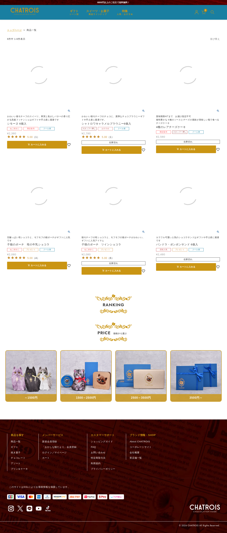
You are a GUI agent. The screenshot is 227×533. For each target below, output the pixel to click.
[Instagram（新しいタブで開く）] (11, 508)
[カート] (203, 12)
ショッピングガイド (102, 441)
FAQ (93, 447)
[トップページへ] (205, 508)
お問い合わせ (98, 452)
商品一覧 (16, 441)
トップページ (14, 30)
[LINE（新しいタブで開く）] (29, 508)
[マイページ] (197, 12)
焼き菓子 (16, 452)
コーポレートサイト (141, 447)
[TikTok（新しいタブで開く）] (48, 508)
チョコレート (18, 458)
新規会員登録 (49, 441)
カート (45, 458)
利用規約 (96, 463)
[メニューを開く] (212, 12)
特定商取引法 (98, 458)
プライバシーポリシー (103, 469)
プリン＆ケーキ (19, 469)
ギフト (14, 447)
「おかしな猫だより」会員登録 (59, 447)
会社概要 (134, 452)
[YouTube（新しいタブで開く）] (39, 508)
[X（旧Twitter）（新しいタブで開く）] (20, 508)
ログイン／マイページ (54, 452)
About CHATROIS (140, 441)
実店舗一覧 (136, 458)
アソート (16, 463)
